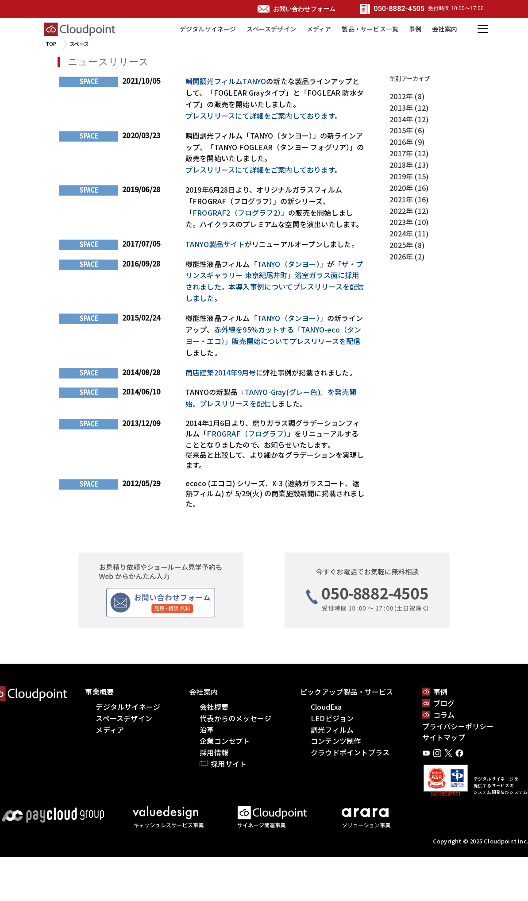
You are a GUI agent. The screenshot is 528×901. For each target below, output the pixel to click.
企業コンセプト (225, 740)
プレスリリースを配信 (235, 403)
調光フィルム (332, 729)
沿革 (207, 729)
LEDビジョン (332, 718)
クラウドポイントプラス (350, 752)
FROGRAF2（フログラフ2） (237, 212)
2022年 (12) (408, 210)
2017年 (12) (408, 153)
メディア (319, 28)
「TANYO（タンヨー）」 (288, 318)
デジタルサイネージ (208, 28)
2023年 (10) (408, 222)
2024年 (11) (408, 233)
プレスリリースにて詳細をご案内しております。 (263, 115)
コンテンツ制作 (336, 740)
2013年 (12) (408, 107)
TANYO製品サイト (215, 244)
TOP (51, 43)
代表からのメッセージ (235, 718)
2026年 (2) (406, 256)
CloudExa (326, 706)
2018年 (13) (408, 164)
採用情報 (214, 752)
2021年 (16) (408, 199)
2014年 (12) (408, 119)
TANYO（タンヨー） (288, 264)
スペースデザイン (271, 28)
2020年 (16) (408, 187)
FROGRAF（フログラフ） (247, 433)
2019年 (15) (408, 176)
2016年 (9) (406, 141)
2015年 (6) (406, 130)
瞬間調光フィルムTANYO (225, 81)
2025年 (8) (406, 245)
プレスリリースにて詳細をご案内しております (260, 169)
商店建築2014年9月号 (220, 372)
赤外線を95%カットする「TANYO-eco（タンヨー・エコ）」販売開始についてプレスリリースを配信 (273, 335)
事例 (415, 28)
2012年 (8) (406, 96)
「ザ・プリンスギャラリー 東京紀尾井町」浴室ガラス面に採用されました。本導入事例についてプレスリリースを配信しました (274, 281)
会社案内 (444, 28)
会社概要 (214, 706)
